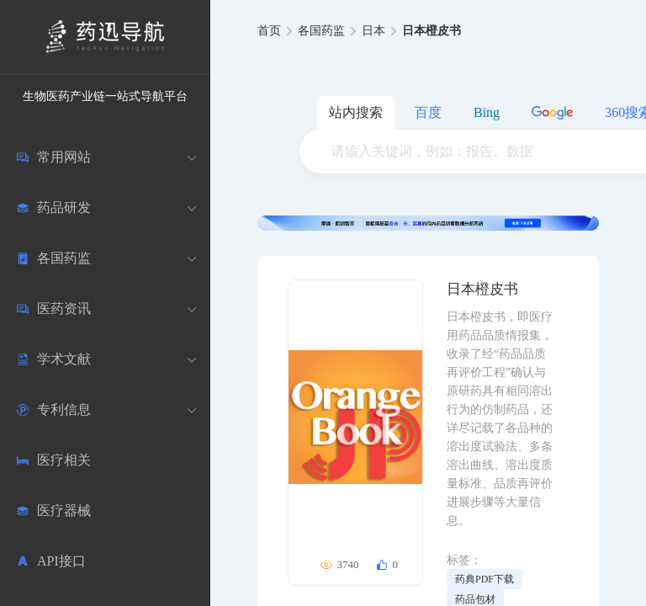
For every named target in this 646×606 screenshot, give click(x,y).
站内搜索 (356, 112)
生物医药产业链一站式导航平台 (105, 96)
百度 (428, 112)
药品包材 (475, 599)
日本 (373, 30)
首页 (269, 30)
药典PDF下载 (484, 579)
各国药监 (321, 30)
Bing (487, 112)
